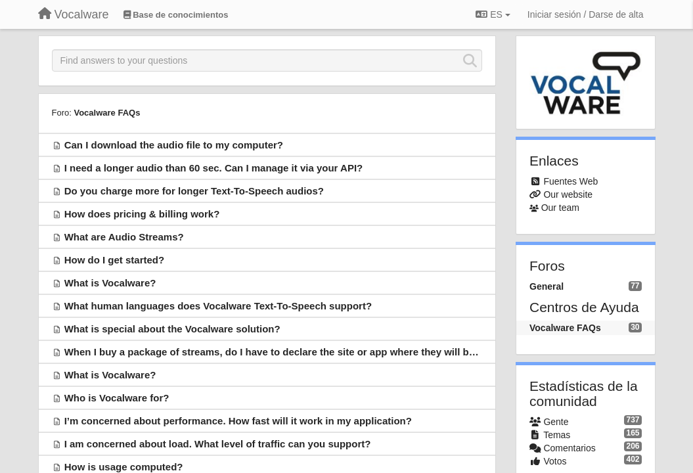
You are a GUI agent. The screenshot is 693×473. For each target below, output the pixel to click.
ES (493, 14)
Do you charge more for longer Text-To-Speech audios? (194, 190)
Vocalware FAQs (107, 113)
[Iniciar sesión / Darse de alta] (585, 14)
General (546, 286)
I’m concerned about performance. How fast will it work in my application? (238, 420)
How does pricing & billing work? (142, 213)
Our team (560, 207)
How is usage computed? (123, 466)
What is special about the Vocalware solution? (172, 328)
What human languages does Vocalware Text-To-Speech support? (218, 305)
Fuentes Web (570, 181)
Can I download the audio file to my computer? (173, 144)
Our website (567, 194)
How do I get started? (114, 259)
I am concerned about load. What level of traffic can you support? (217, 443)
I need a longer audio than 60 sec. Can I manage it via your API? (213, 167)
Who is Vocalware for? (116, 397)
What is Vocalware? (110, 282)
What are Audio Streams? (124, 236)
